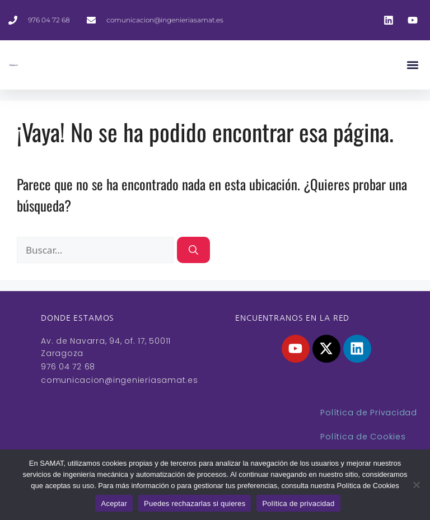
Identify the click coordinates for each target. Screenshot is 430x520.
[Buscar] (193, 250)
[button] (412, 65)
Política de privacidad (298, 503)
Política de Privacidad (368, 412)
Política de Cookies (362, 436)
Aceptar (114, 503)
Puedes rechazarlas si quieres (194, 503)
